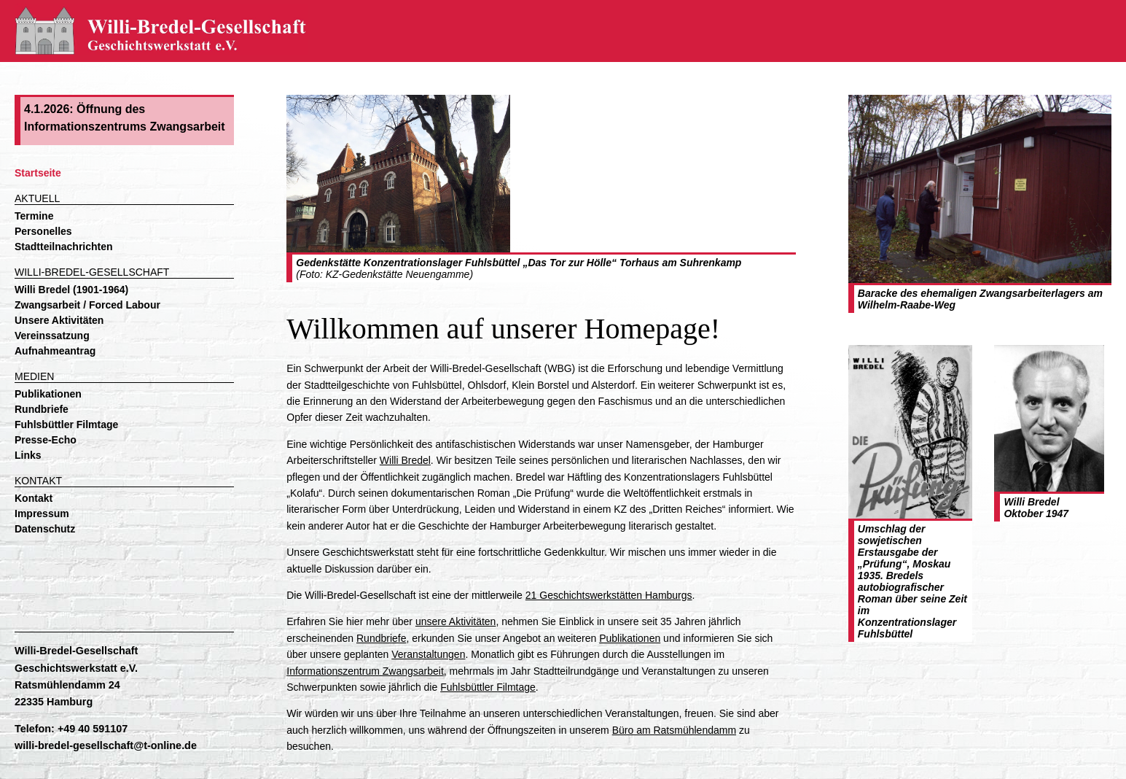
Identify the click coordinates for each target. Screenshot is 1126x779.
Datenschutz (45, 529)
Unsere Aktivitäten (59, 320)
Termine (34, 216)
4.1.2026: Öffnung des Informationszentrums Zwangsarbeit (124, 118)
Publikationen (48, 394)
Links (28, 455)
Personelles (43, 231)
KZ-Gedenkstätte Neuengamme (398, 274)
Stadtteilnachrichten (64, 246)
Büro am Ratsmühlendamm (674, 730)
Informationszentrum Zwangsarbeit (365, 671)
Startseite (38, 173)
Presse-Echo (46, 440)
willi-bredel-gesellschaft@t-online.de (106, 745)
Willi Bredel (405, 460)
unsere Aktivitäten (455, 621)
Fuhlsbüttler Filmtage (66, 424)
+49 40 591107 (93, 729)
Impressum (42, 513)
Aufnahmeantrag (55, 351)
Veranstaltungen (428, 654)
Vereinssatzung (52, 335)
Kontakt (33, 498)
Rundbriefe (42, 409)
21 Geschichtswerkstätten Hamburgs (608, 595)
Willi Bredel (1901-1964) (71, 289)
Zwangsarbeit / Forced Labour (87, 305)
